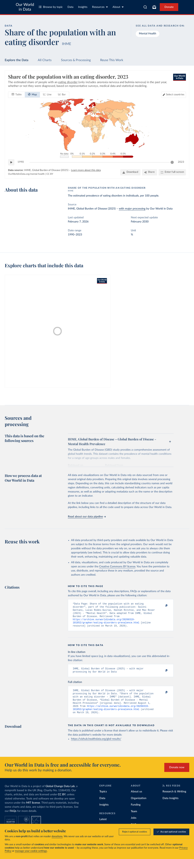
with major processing (132, 208)
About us (136, 798)
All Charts (45, 60)
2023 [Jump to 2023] (181, 162)
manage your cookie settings (31, 851)
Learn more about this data (86, 170)
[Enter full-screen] (172, 172)
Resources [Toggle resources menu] (100, 7)
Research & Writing (174, 798)
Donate (169, 7)
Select (175, 94)
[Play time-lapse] (11, 162)
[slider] (172, 162)
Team (134, 818)
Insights (82, 7)
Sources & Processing (76, 60)
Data (70, 7)
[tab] (16, 94)
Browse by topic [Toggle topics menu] (51, 7)
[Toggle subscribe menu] (154, 7)
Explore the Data (16, 60)
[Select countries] (173, 95)
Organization (138, 805)
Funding (135, 811)
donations (57, 837)
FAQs (13, 818)
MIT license (33, 809)
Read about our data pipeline (87, 516)
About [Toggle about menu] (118, 7)
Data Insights (170, 805)
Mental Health (147, 33)
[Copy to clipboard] (162, 606)
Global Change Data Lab (60, 793)
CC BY (49, 174)
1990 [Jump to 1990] (21, 162)
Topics (103, 798)
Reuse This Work (111, 60)
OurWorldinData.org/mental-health (26, 174)
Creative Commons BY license (117, 566)
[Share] (149, 172)
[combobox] (145, 7)
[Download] (130, 172)
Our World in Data (25, 7)
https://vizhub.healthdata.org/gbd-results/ (96, 746)
